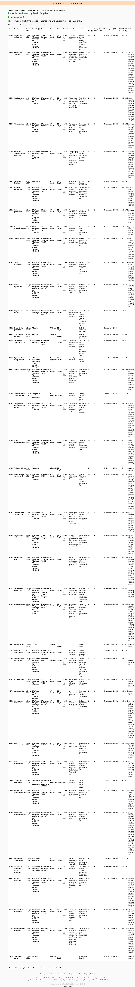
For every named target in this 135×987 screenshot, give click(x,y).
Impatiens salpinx (20, 604)
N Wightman (36, 361)
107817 (11, 328)
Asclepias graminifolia (18, 188)
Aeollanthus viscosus (18, 53)
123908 (11, 780)
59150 (10, 52)
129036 (11, 928)
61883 (10, 659)
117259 (11, 956)
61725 (10, 790)
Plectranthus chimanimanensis (20, 791)
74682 (10, 679)
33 (88, 859)
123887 (11, 394)
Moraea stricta (19, 679)
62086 (10, 743)
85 (88, 181)
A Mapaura (35, 37)
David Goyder (33, 10)
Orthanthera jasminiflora (18, 781)
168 (89, 35)
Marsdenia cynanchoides (18, 651)
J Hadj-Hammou (35, 45)
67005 (10, 124)
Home (11, 10)
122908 (11, 867)
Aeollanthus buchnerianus (18, 36)
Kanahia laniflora (19, 644)
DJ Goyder (59, 36)
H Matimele (35, 48)
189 (89, 468)
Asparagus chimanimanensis (20, 228)
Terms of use (67, 986)
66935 (10, 474)
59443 (10, 262)
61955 (10, 762)
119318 (11, 644)
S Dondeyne (36, 181)
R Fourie (35, 328)
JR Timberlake (35, 41)
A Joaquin (35, 468)
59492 (10, 535)
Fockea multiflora (20, 468)
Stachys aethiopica (17, 879)
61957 (10, 910)
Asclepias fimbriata (17, 182)
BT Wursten (36, 35)
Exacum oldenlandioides (19, 441)
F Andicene (36, 870)
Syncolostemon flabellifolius (19, 911)
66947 (10, 404)
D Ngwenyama (36, 396)
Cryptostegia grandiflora (18, 329)
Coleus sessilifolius (18, 263)
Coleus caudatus (19, 238)
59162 (10, 701)
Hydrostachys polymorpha (18, 589)
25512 (10, 341)
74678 (10, 691)
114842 (11, 468)
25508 (10, 311)
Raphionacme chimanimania (18, 859)
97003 (10, 650)
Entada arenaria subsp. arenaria (19, 394)
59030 (10, 440)
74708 (10, 227)
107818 (11, 334)
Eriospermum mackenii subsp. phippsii (19, 405)
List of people (20, 10)
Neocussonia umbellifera (18, 702)
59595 (10, 369)
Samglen (35, 956)
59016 (10, 589)
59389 (10, 238)
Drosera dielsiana (20, 369)
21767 (10, 181)
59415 (10, 604)
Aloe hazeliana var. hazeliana (19, 99)
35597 (10, 859)
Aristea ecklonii (19, 124)
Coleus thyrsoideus (18, 286)
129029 (11, 152)
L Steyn (34, 644)
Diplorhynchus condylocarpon (19, 359)
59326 (10, 285)
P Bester (52, 644)
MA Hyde (53, 328)
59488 (10, 557)
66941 (10, 513)
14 (88, 311)
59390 (10, 813)
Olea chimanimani (18, 744)
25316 (10, 358)
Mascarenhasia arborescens (19, 659)
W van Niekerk (34, 364)
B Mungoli (35, 367)
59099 (10, 35)
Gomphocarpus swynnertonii (19, 475)
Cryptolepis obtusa (18, 312)
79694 (10, 98)
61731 (10, 210)
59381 (10, 878)
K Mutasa (35, 131)
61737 (10, 187)
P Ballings (35, 39)
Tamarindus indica (18, 957)
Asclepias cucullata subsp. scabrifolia (19, 153)
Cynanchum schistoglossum (19, 341)
